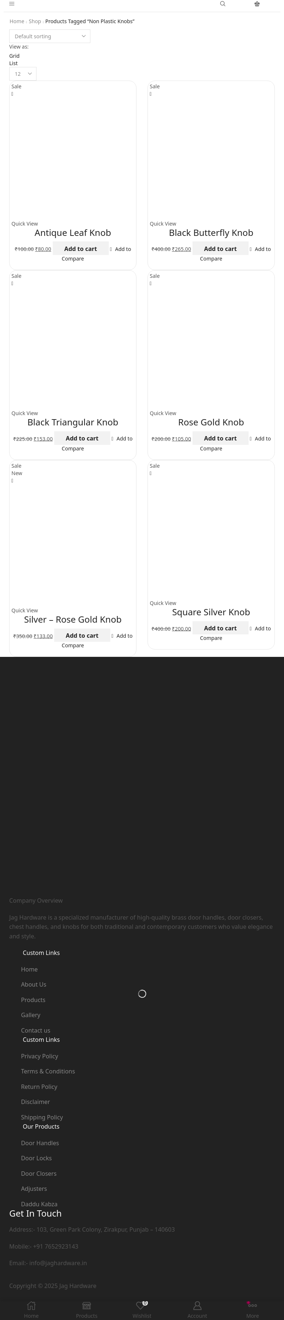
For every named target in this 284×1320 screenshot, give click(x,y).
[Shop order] (49, 36)
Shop (35, 21)
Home (17, 21)
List (13, 63)
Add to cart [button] (80, 249)
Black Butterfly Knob (211, 232)
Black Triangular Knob (72, 422)
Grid (14, 55)
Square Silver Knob (211, 612)
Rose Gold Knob (211, 422)
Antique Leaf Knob (73, 232)
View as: (19, 46)
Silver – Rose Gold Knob (72, 619)
